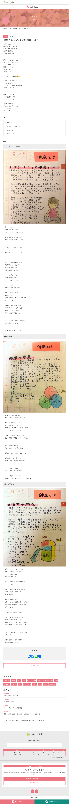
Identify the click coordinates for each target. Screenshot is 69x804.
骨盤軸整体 (52, 684)
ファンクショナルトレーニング (45, 680)
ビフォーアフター (31, 680)
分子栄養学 (13, 684)
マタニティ (6, 684)
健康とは (8, 122)
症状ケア (46, 684)
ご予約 (23, 680)
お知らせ (13, 680)
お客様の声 (6, 680)
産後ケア (35, 684)
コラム (5, 36)
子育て (19, 684)
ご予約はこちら (34, 783)
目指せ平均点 (10, 133)
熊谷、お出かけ (27, 684)
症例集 (40, 684)
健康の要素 (10, 130)
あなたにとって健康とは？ (14, 126)
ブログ (10, 28)
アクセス (34, 745)
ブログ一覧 (34, 665)
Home (5, 28)
